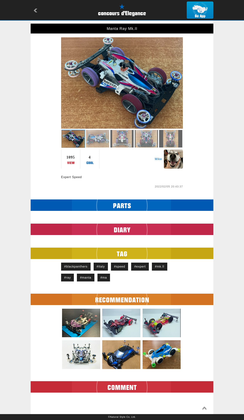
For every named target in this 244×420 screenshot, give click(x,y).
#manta (85, 277)
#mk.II (159, 266)
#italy (101, 266)
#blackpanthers (76, 266)
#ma (103, 277)
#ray (67, 277)
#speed (119, 266)
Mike (158, 159)
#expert (140, 266)
